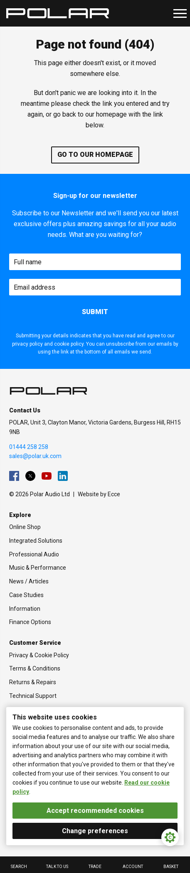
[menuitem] (14, 476)
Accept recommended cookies (95, 810)
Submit (95, 312)
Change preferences (95, 831)
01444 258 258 (28, 447)
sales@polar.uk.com (35, 456)
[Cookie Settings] (170, 837)
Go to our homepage (95, 155)
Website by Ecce (99, 494)
